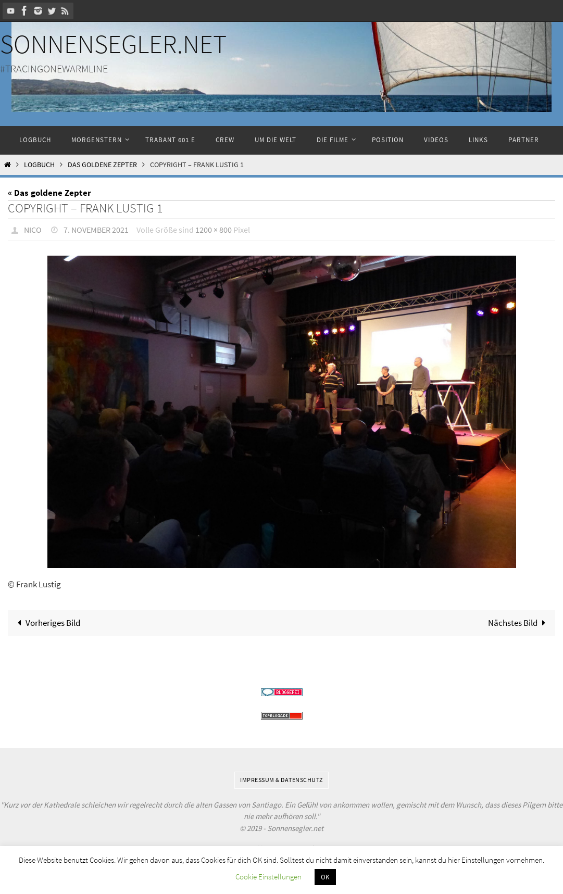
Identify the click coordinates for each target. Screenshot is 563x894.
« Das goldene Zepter (49, 192)
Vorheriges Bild (47, 622)
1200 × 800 (213, 229)
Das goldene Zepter (102, 164)
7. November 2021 (96, 229)
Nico (33, 229)
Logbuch (39, 164)
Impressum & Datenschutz (281, 780)
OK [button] (325, 877)
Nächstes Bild (519, 622)
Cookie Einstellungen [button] (268, 877)
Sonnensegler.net (113, 44)
